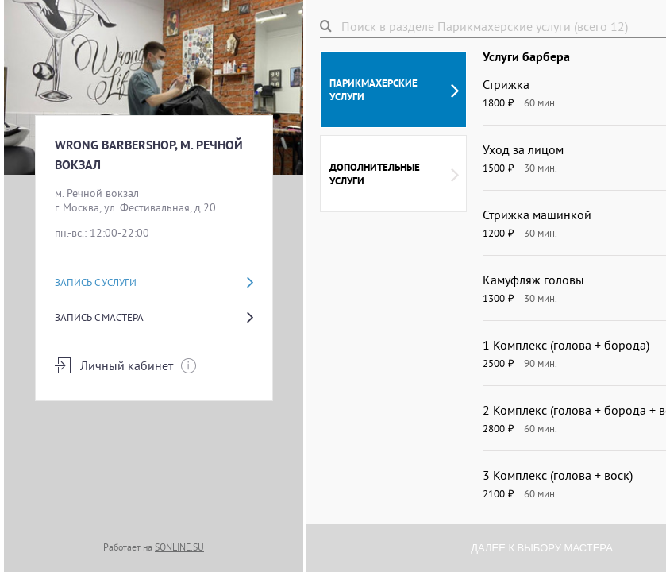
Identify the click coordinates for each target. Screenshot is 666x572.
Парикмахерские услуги (394, 89)
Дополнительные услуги (394, 173)
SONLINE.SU (179, 547)
